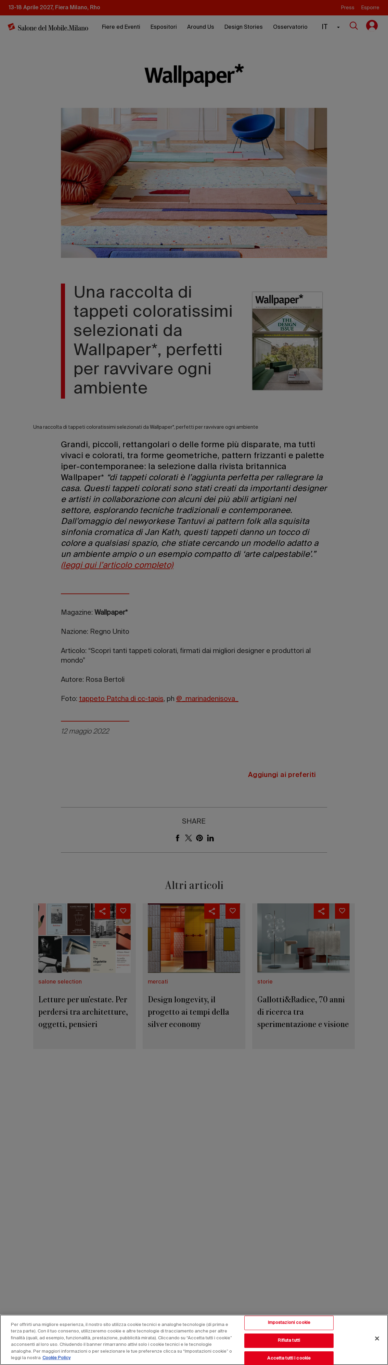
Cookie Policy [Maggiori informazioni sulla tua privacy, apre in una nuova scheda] (56, 1358)
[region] (194, 1340)
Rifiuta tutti (289, 1340)
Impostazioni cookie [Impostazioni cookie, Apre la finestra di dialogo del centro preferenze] (289, 1323)
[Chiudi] (377, 1338)
